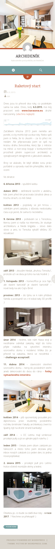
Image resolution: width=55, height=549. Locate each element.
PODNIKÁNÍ (11, 527)
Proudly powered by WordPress (26, 540)
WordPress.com (37, 543)
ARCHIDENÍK (28, 56)
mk (8, 96)
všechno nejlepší (25, 114)
